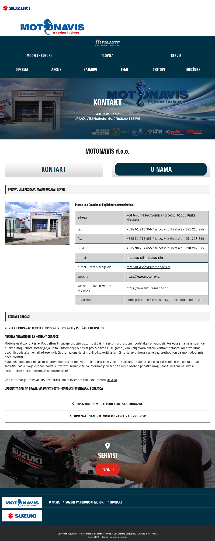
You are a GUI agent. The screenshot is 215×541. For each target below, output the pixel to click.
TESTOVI (159, 69)
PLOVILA (107, 55)
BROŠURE (193, 69)
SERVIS (176, 55)
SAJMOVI (90, 69)
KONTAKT (116, 502)
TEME (124, 69)
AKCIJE (56, 69)
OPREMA (22, 69)
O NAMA (54, 502)
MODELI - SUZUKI (39, 55)
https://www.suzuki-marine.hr (147, 288)
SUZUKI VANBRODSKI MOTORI (85, 502)
